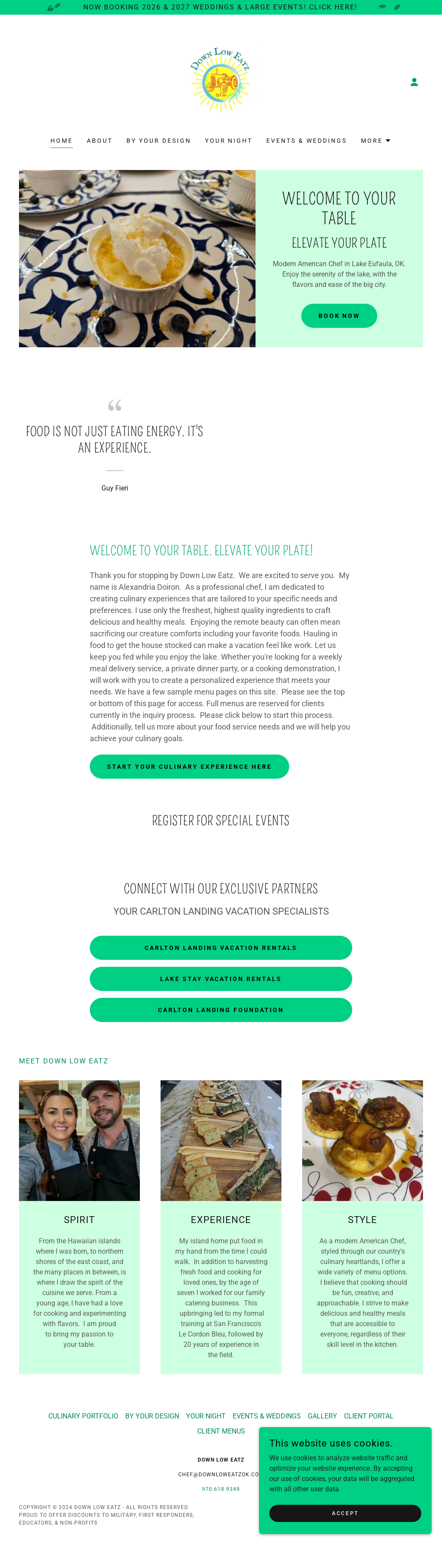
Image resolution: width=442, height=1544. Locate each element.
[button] (414, 82)
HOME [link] (62, 140)
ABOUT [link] (100, 140)
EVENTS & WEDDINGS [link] (306, 140)
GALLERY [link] (322, 1416)
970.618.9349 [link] (221, 1489)
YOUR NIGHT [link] (229, 140)
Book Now (339, 315)
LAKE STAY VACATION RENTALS (221, 978)
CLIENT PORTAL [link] (369, 1416)
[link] (221, 81)
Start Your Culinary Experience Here (189, 766)
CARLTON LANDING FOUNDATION (221, 1009)
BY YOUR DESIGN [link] (158, 140)
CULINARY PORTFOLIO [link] (83, 1416)
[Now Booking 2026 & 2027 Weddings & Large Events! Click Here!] (221, 7)
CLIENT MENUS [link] (221, 1431)
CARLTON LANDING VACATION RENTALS (221, 947)
